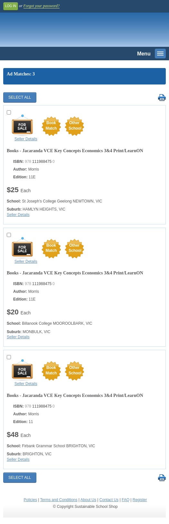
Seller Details (25, 139)
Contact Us (108, 500)
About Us (88, 500)
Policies (30, 500)
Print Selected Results (162, 98)
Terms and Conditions (58, 500)
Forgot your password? (41, 6)
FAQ (125, 500)
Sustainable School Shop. (48, 31)
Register (140, 500)
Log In (10, 6)
